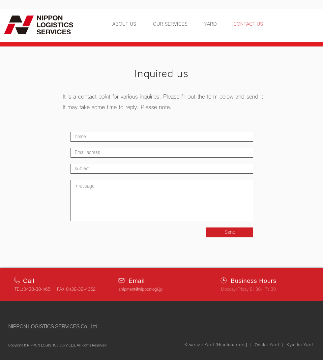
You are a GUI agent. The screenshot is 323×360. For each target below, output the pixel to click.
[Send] (229, 232)
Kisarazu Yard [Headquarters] (216, 345)
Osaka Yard (266, 345)
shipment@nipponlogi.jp (140, 289)
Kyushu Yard (299, 345)
